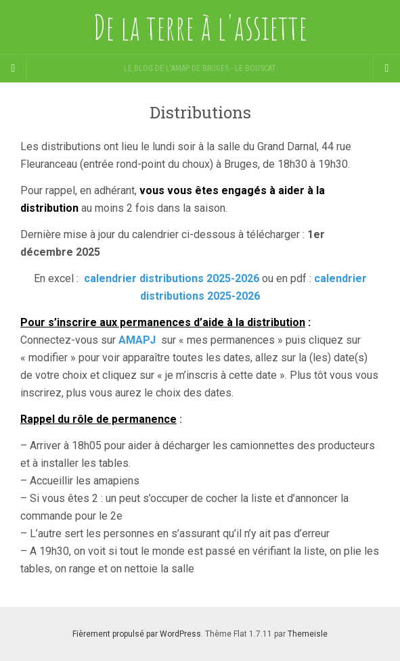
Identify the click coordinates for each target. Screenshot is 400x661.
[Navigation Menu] (386, 68)
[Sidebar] (13, 68)
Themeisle (308, 634)
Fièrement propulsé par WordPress (136, 634)
